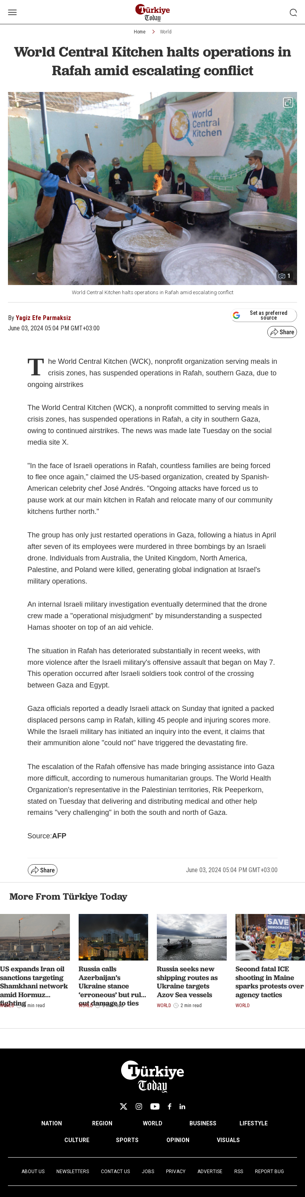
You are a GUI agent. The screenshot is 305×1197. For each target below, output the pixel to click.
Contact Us (115, 1172)
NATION (51, 1123)
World (166, 31)
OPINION (177, 1140)
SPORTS (127, 1140)
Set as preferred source (260, 315)
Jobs (148, 1172)
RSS (238, 1172)
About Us (32, 1172)
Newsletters (72, 1172)
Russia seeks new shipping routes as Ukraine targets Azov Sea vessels (187, 981)
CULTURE (76, 1140)
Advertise (209, 1172)
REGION (102, 1123)
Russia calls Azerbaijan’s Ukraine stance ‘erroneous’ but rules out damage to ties (113, 986)
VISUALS (228, 1140)
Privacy (175, 1172)
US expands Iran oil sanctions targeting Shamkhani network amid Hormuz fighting (34, 986)
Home (139, 31)
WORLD (152, 1123)
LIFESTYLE (253, 1123)
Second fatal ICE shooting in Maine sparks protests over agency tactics (270, 981)
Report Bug (269, 1172)
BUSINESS (202, 1123)
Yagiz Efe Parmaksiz (43, 318)
